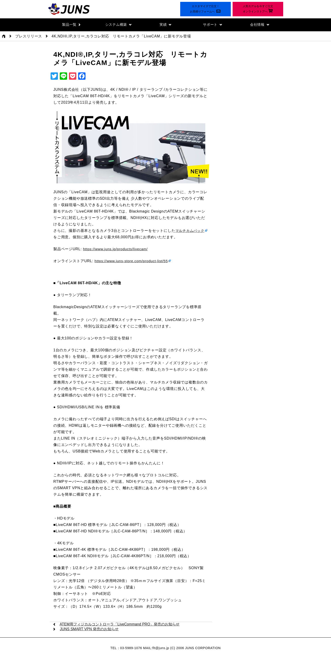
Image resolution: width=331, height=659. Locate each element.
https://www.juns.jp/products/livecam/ (116, 249)
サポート (212, 25)
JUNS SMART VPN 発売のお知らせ (89, 629)
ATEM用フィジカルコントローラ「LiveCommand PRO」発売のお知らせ (120, 624)
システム (118, 25)
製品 (71, 25)
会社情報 (259, 25)
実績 (165, 25)
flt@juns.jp (160, 648)
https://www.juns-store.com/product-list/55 (132, 261)
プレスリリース (28, 36)
